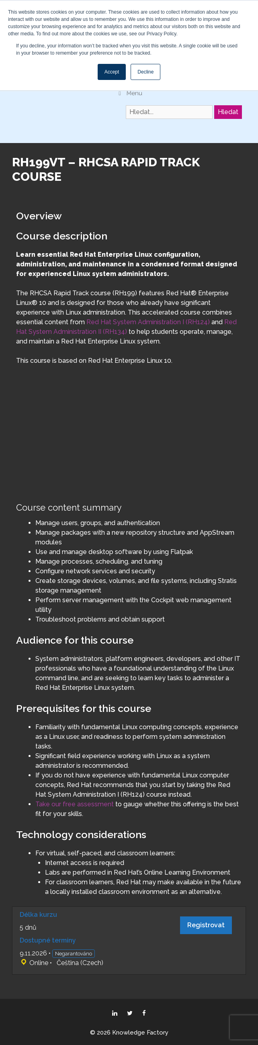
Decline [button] (145, 72)
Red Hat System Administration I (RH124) (148, 322)
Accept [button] (111, 72)
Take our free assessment (74, 804)
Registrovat (206, 925)
